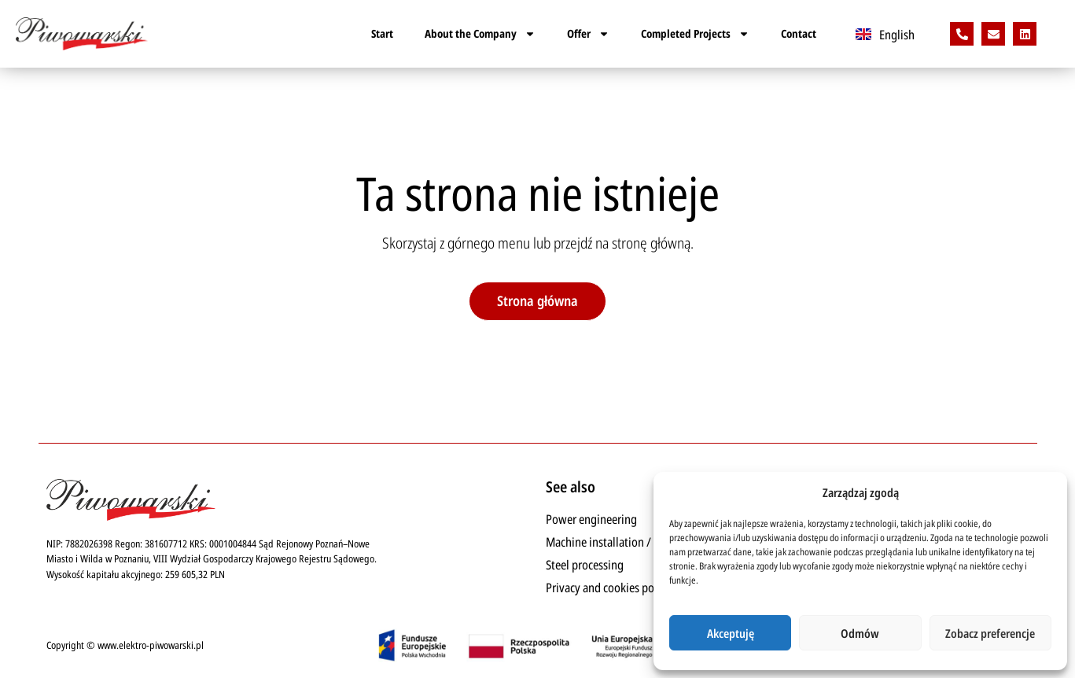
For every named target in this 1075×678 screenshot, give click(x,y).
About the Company (480, 33)
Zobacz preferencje (990, 633)
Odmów (860, 633)
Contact (798, 33)
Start (382, 33)
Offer (588, 33)
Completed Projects (695, 33)
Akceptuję (730, 633)
